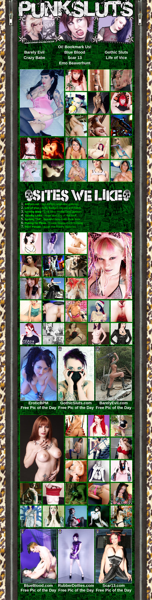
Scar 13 (75, 57)
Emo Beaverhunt (74, 63)
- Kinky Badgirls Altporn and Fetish (60, 207)
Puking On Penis (35, 222)
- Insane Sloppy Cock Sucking (64, 222)
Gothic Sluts (116, 52)
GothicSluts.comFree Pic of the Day (76, 403)
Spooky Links (33, 215)
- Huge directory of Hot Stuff (59, 215)
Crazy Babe (34, 57)
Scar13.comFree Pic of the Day (114, 586)
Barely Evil (34, 52)
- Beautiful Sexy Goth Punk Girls (60, 219)
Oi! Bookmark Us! (75, 47)
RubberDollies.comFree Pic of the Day (76, 586)
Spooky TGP (33, 219)
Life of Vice (116, 57)
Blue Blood (74, 52)
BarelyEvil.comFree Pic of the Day (114, 403)
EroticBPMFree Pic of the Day (38, 403)
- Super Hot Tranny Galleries (58, 226)
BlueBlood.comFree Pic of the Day (38, 586)
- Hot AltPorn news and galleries (58, 204)
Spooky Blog (33, 211)
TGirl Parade (33, 226)
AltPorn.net (32, 204)
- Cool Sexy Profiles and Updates (61, 211)
